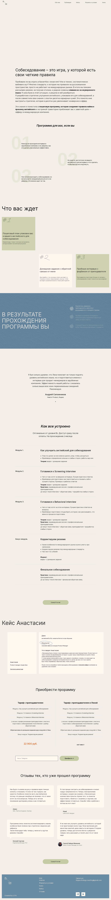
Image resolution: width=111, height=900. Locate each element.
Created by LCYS (11, 895)
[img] (22, 646)
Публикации (67, 2)
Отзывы (42, 891)
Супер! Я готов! (55, 602)
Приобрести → (69, 758)
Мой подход (42, 879)
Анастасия (14, 662)
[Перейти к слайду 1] (55, 401)
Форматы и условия (91, 2)
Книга (103, 2)
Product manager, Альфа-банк (18, 665)
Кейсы (78, 2)
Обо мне (57, 2)
